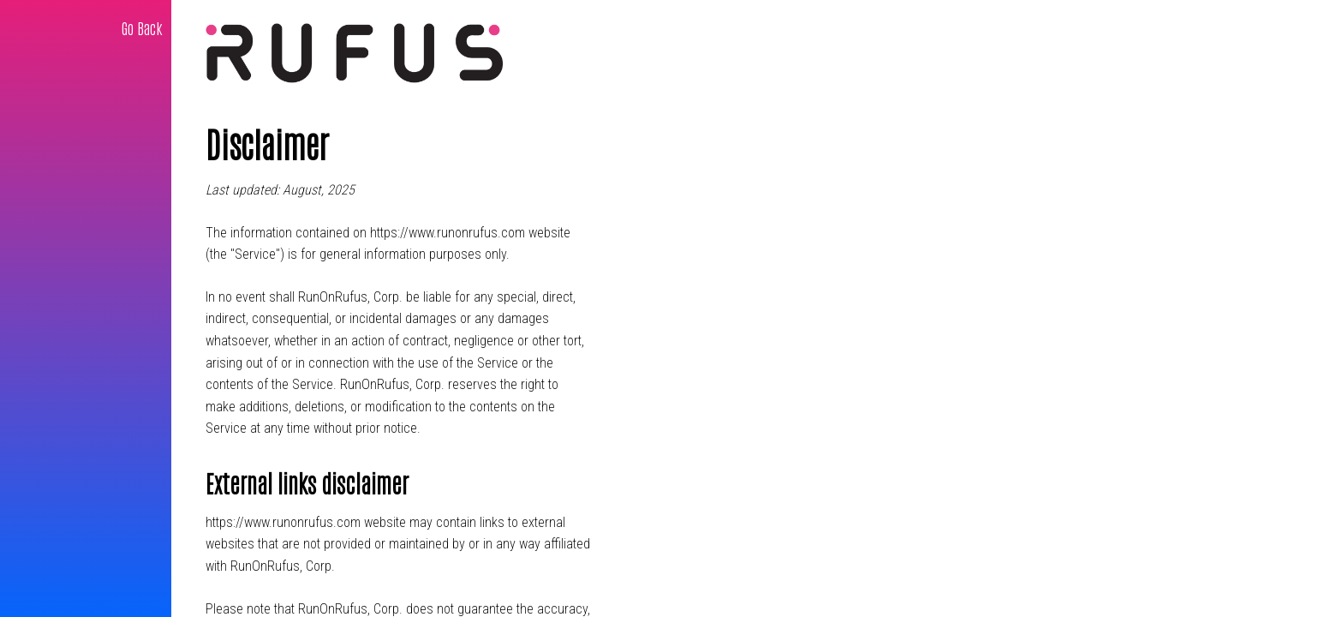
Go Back (142, 27)
